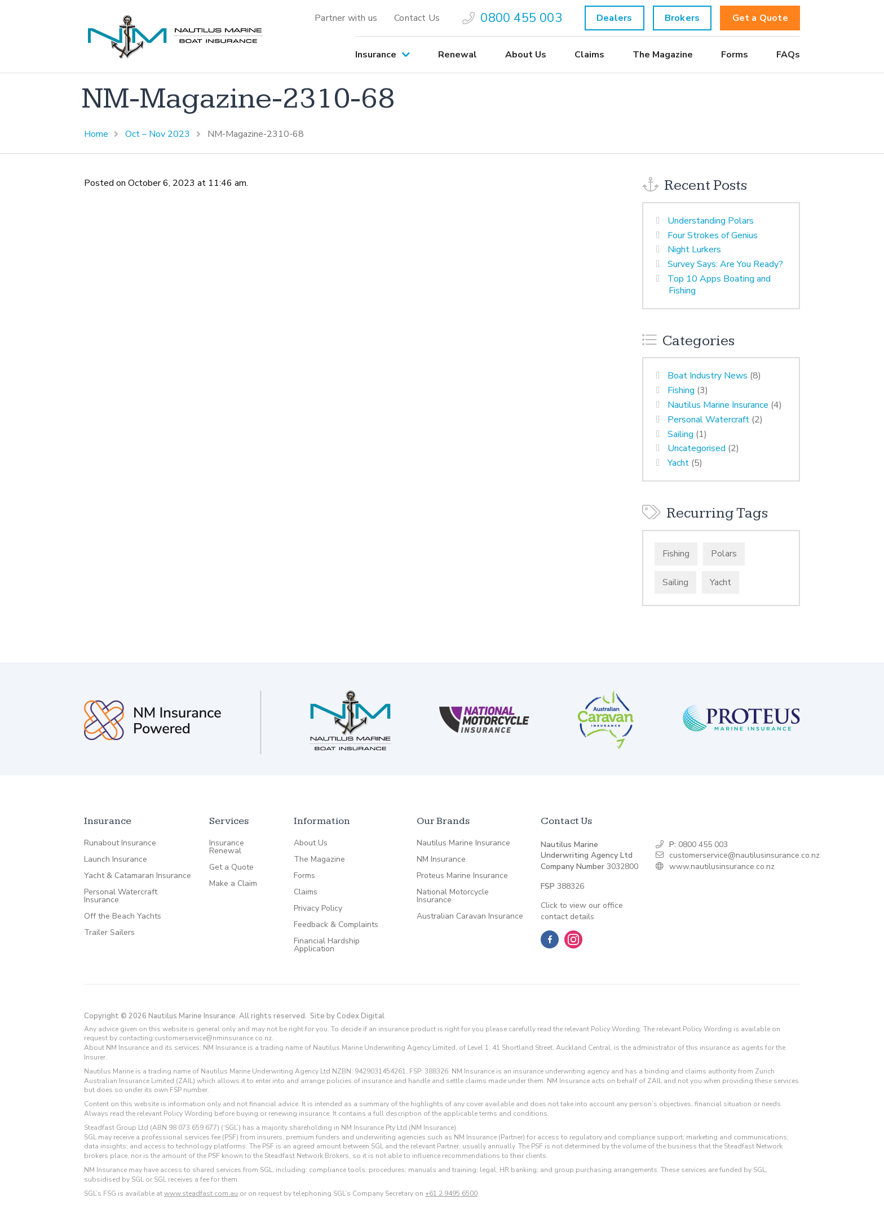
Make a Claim (233, 884)
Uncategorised (697, 448)
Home (96, 134)
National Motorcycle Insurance (453, 896)
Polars (724, 553)
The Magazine (663, 54)
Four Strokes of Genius (713, 235)
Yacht (678, 463)
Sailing (680, 434)
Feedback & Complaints (336, 925)
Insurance (375, 54)
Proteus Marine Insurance (462, 876)
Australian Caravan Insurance (470, 916)
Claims (589, 54)
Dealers (614, 18)
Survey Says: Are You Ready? (725, 264)
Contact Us (417, 18)
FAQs (788, 54)
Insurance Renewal (226, 847)
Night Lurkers (694, 249)
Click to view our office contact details (582, 911)
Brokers (682, 18)
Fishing (681, 390)
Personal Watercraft (708, 419)
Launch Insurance (115, 859)
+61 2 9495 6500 (451, 1193)
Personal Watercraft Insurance (120, 896)
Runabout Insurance (120, 843)
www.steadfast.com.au (201, 1193)
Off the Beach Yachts (122, 916)
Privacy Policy (318, 908)
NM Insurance (441, 859)
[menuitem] (346, 18)
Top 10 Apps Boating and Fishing (719, 285)
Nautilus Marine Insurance (718, 405)
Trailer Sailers (109, 933)
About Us (525, 54)
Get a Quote (760, 18)
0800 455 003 (512, 18)
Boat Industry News (708, 375)
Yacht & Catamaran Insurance (137, 876)
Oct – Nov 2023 (157, 134)
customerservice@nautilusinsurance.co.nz (744, 855)
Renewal (457, 54)
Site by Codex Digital (347, 1016)
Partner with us (346, 18)
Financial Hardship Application (327, 945)
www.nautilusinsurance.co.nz (722, 866)
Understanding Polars (711, 221)
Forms (734, 54)
